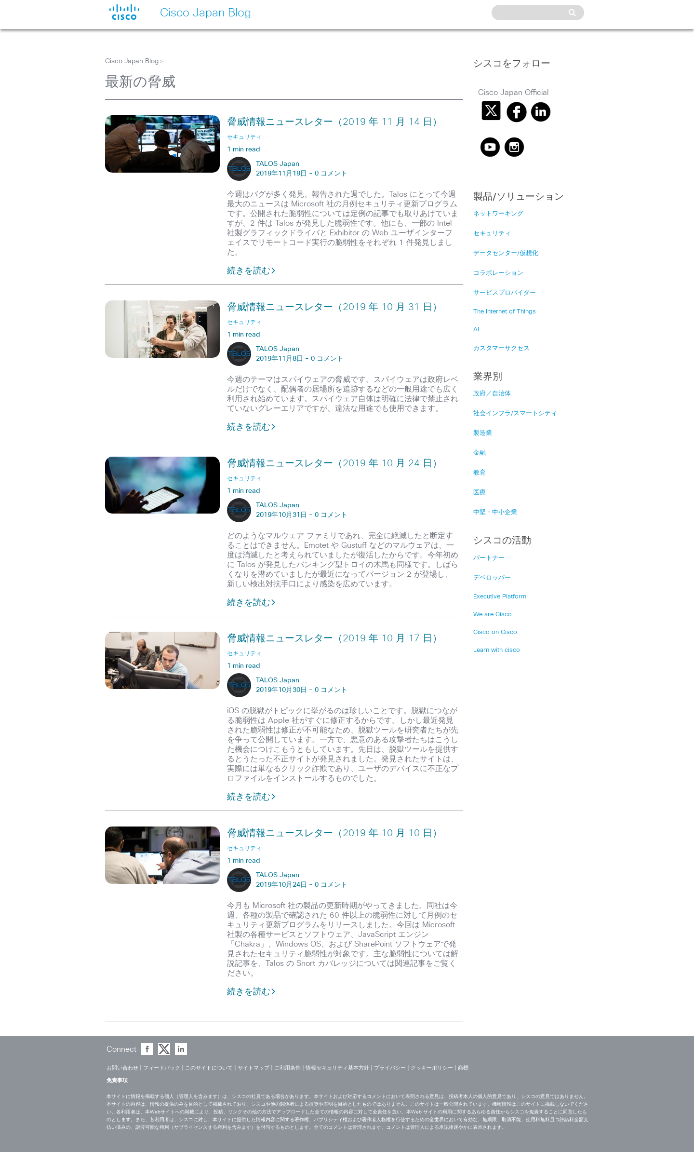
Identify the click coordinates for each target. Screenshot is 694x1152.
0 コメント (331, 173)
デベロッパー (492, 578)
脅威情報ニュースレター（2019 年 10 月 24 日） (334, 463)
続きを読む (251, 271)
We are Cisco (492, 614)
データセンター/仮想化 (505, 253)
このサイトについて (209, 1068)
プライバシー (390, 1068)
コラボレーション (498, 273)
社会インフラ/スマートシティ (515, 413)
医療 (479, 492)
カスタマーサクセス (501, 348)
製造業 (482, 433)
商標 (463, 1068)
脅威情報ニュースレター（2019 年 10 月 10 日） (334, 833)
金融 (479, 453)
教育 (479, 473)
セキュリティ (492, 233)
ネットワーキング (498, 214)
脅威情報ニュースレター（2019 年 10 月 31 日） (334, 307)
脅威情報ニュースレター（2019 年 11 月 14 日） (334, 122)
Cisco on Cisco (495, 632)
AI (476, 329)
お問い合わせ (122, 1068)
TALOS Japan (277, 164)
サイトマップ (253, 1068)
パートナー (489, 558)
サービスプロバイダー (504, 293)
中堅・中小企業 (495, 512)
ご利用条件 (287, 1068)
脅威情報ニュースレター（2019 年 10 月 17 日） (334, 638)
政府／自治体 (492, 394)
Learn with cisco (496, 650)
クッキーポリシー (432, 1068)
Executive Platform (499, 597)
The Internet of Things (504, 312)
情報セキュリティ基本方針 (337, 1068)
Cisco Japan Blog (132, 61)
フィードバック (161, 1068)
